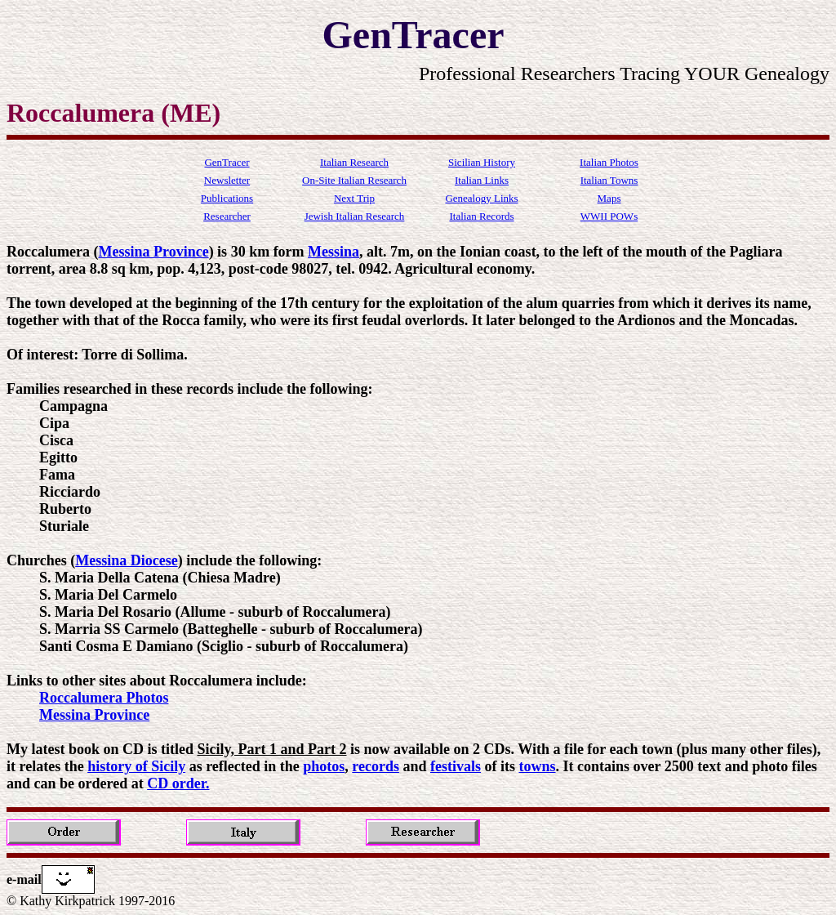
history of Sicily (136, 766)
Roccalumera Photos (103, 698)
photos (324, 766)
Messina (333, 251)
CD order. (178, 783)
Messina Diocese (126, 560)
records (375, 766)
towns (537, 766)
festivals (455, 766)
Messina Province (153, 251)
